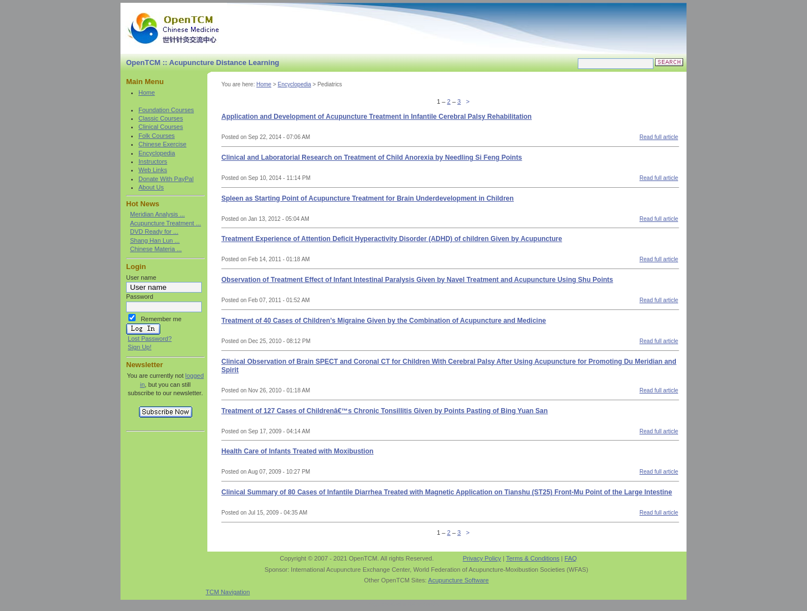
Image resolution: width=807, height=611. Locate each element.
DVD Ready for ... (154, 231)
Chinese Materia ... (156, 249)
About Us (151, 187)
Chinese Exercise (162, 144)
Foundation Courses (166, 110)
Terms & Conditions (532, 558)
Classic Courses (160, 118)
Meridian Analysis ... (157, 214)
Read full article (658, 137)
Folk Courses (156, 135)
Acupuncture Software (458, 580)
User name (141, 277)
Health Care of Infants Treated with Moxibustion (297, 451)
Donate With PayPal (165, 178)
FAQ (570, 558)
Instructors (152, 161)
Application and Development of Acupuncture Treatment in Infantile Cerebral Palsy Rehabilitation (376, 117)
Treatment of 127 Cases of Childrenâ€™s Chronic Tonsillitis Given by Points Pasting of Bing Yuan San (384, 411)
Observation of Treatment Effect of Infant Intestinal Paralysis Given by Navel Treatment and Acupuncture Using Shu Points (417, 280)
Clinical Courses (160, 126)
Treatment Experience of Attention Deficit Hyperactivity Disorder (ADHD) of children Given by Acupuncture (391, 239)
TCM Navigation (228, 592)
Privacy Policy (482, 558)
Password (139, 296)
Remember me (161, 319)
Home (146, 92)
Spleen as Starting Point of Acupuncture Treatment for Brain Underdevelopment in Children (367, 198)
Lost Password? (149, 338)
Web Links (152, 169)
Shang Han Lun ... (155, 240)
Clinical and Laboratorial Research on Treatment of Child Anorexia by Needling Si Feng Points (371, 157)
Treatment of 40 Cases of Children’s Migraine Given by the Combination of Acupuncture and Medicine (383, 321)
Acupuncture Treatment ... (165, 223)
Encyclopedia (156, 153)
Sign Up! (139, 347)
